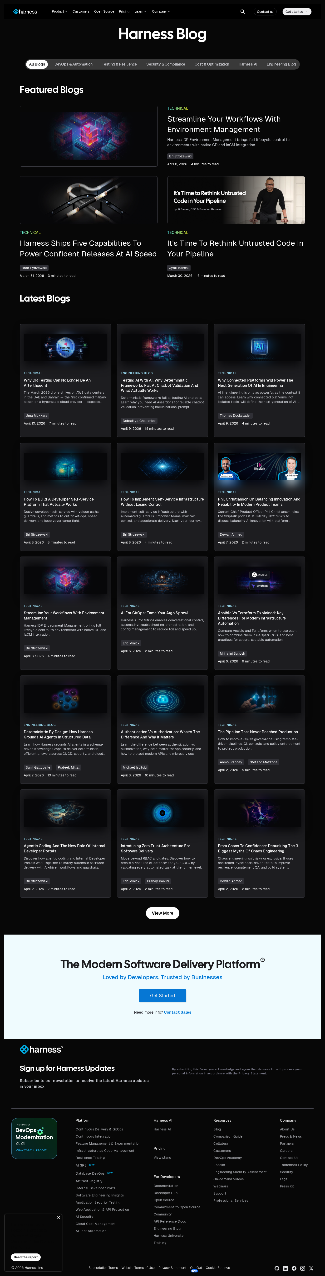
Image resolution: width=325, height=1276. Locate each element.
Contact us (265, 12)
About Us (287, 1129)
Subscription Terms (103, 1267)
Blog (217, 1129)
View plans (162, 1157)
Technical (177, 108)
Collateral (221, 1143)
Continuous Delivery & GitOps (99, 1129)
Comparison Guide (227, 1136)
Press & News (291, 1136)
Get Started (162, 995)
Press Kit (287, 1186)
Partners (287, 1143)
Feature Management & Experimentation (108, 1143)
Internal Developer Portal (96, 1188)
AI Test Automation (91, 1231)
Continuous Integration (94, 1136)
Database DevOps (90, 1173)
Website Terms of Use (138, 1267)
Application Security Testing (98, 1202)
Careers (286, 1150)
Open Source (104, 11)
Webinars (220, 1186)
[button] (59, 11)
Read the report (26, 1257)
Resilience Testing (90, 1157)
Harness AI (162, 1129)
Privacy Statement (172, 1267)
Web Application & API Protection (102, 1209)
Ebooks (219, 1165)
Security (286, 1172)
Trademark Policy (294, 1165)
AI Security (84, 1216)
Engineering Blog (167, 1228)
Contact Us (289, 1157)
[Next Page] (162, 913)
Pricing (124, 11)
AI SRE (81, 1165)
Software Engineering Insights (100, 1195)
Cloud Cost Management (96, 1223)
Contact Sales (177, 1012)
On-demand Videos (228, 1179)
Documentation (166, 1185)
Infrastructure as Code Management (105, 1150)
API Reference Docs (170, 1221)
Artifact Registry (89, 1181)
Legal (284, 1179)
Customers (81, 11)
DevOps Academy (227, 1157)
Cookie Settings (218, 1268)
